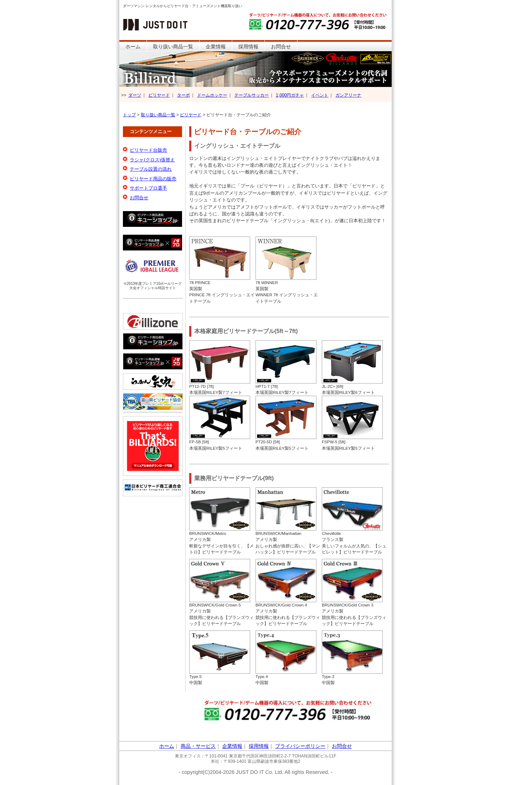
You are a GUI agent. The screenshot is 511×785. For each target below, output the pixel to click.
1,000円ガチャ (290, 95)
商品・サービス (198, 746)
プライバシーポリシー (300, 746)
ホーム (132, 46)
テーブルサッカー (251, 95)
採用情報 (248, 46)
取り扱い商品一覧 (173, 46)
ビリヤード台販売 (148, 150)
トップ (129, 114)
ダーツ (134, 95)
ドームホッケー (212, 95)
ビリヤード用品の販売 (153, 178)
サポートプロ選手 (148, 188)
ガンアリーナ (348, 95)
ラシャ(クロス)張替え (152, 159)
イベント (319, 95)
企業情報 (216, 46)
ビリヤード (159, 95)
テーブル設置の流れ (151, 169)
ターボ (183, 95)
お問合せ (281, 46)
